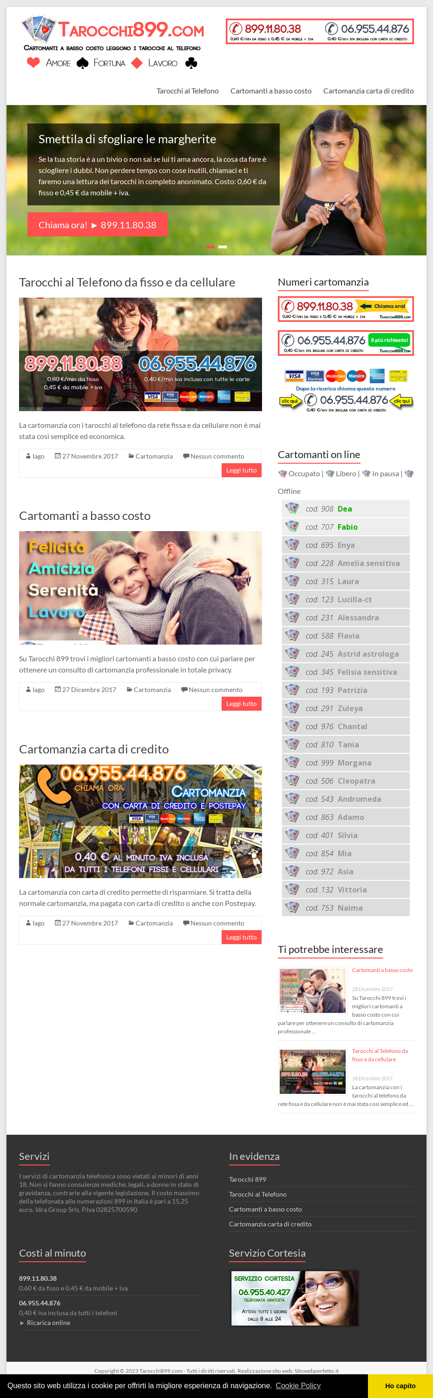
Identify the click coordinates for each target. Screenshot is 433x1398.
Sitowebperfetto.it (317, 1370)
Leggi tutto (241, 470)
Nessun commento (217, 456)
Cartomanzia (154, 456)
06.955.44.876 (39, 1303)
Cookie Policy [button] (298, 1386)
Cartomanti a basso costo (271, 90)
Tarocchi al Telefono (188, 90)
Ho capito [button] (400, 1386)
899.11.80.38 (38, 1278)
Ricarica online (48, 1322)
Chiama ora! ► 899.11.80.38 (98, 224)
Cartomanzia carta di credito (368, 90)
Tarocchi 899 (247, 1179)
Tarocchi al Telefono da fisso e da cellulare (127, 281)
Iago (39, 456)
